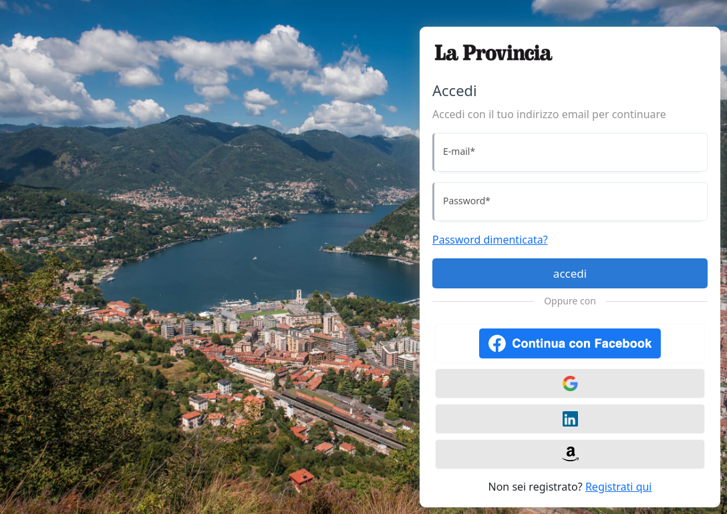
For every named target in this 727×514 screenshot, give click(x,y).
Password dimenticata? (490, 239)
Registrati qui (618, 486)
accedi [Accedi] (570, 273)
